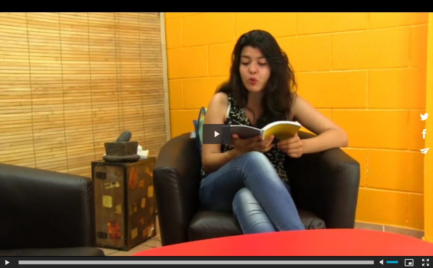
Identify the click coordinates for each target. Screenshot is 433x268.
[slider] (196, 262)
